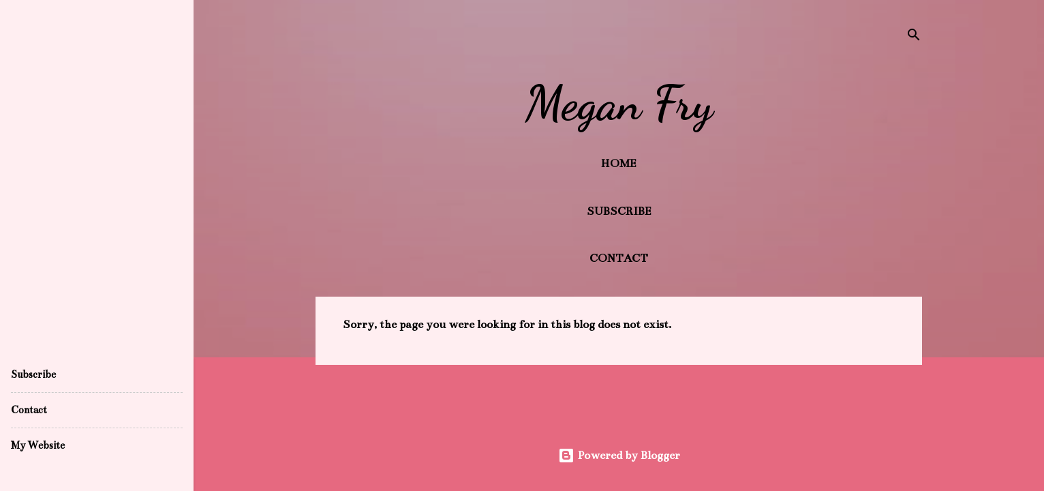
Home (618, 163)
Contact (618, 258)
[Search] (914, 37)
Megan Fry (619, 103)
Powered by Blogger (619, 455)
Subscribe (619, 211)
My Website (38, 445)
